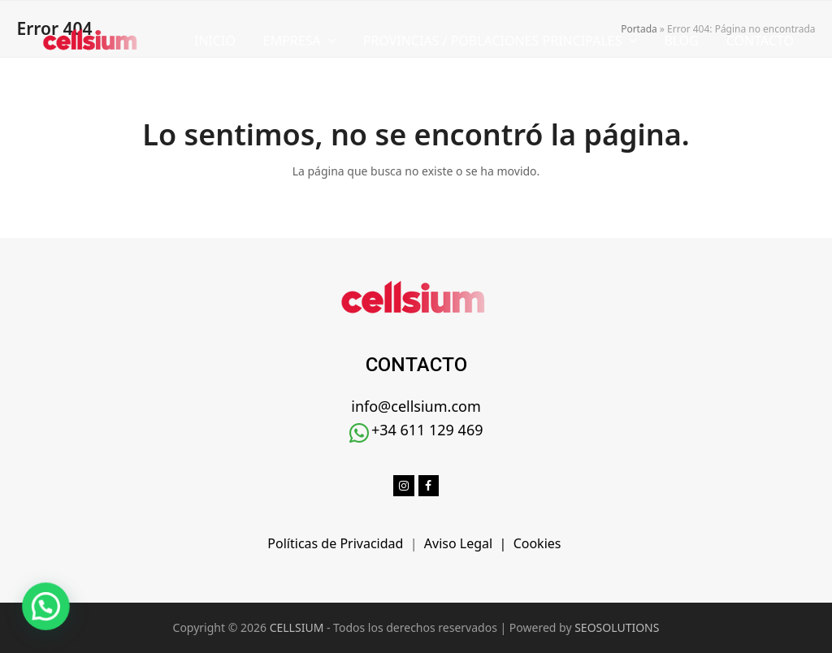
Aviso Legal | (469, 543)
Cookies (539, 543)
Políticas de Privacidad (338, 543)
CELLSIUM (297, 627)
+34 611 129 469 (427, 429)
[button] (19, 615)
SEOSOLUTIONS (616, 627)
